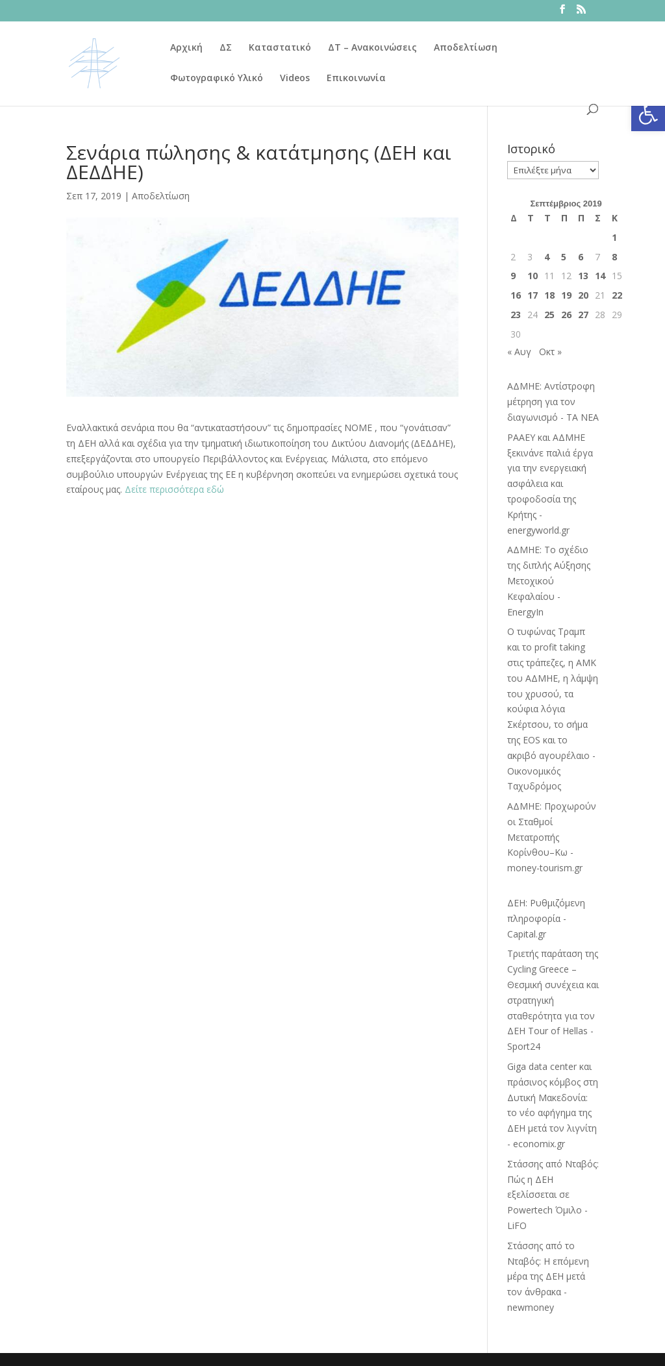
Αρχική (186, 48)
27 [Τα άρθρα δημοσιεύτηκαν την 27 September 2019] (583, 314)
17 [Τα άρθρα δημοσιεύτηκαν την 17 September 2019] (532, 295)
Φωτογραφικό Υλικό (216, 78)
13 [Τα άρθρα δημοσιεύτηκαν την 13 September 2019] (583, 275)
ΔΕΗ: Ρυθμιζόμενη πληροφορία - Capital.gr (546, 918)
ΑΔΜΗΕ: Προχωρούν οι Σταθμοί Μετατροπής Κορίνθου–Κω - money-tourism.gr (551, 837)
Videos (295, 78)
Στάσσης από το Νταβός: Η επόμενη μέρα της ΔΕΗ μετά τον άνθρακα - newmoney (548, 1276)
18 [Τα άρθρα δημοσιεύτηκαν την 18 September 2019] (549, 295)
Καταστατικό (280, 48)
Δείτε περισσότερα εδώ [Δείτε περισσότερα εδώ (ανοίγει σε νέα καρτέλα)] (174, 489)
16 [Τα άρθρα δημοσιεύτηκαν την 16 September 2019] (515, 295)
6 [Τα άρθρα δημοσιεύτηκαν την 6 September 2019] (580, 257)
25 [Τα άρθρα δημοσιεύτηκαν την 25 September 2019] (549, 314)
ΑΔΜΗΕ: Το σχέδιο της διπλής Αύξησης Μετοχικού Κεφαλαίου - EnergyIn (548, 580)
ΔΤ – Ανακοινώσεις (372, 48)
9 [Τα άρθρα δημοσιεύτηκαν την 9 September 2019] (513, 275)
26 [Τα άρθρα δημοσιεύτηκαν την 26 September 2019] (566, 314)
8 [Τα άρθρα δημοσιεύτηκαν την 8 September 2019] (614, 257)
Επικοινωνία (356, 78)
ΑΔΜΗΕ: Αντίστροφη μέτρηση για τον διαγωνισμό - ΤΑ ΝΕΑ (553, 401)
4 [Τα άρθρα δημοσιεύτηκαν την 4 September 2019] (546, 257)
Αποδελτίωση (465, 48)
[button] (648, 114)
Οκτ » (550, 351)
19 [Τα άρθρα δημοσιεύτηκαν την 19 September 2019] (566, 295)
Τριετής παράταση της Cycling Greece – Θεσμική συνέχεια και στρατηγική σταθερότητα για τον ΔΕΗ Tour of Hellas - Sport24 (553, 999)
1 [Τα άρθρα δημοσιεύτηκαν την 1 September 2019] (614, 237)
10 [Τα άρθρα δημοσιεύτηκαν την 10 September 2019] (532, 275)
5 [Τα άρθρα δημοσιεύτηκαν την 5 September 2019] (563, 257)
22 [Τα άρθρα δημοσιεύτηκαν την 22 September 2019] (617, 295)
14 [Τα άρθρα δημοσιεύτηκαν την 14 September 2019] (600, 275)
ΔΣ (226, 48)
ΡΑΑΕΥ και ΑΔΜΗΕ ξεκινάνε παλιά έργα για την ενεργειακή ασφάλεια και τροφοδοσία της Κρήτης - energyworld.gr (550, 483)
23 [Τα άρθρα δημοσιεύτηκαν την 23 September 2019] (515, 314)
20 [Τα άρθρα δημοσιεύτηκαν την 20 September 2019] (583, 295)
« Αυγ (519, 351)
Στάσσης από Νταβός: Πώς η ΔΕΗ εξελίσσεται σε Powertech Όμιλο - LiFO (553, 1195)
